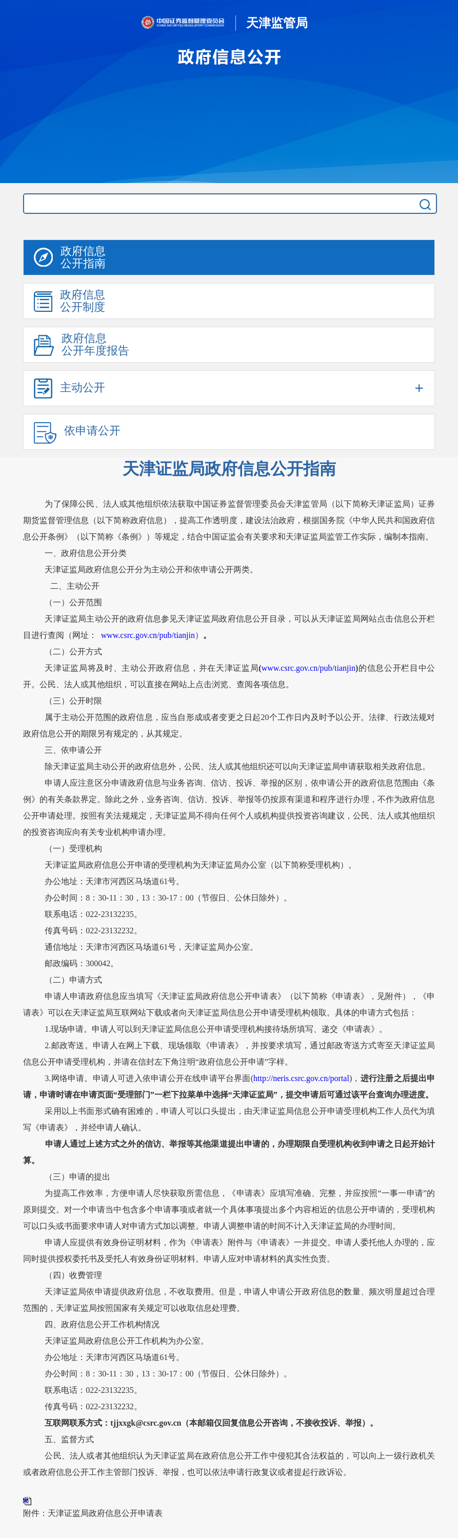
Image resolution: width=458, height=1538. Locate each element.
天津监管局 (277, 23)
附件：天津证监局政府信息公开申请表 (93, 1513)
